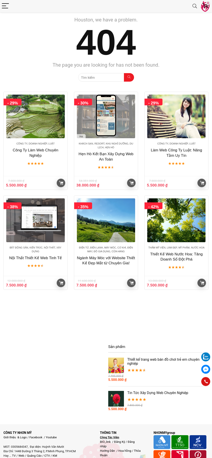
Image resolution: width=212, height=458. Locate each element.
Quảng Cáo (34, 455)
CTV (47, 455)
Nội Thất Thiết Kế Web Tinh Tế (35, 258)
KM (55, 455)
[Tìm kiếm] (129, 77)
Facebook (35, 437)
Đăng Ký (120, 441)
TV (13, 455)
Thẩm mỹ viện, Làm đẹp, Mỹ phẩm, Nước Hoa (176, 247)
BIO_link (105, 441)
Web (21, 455)
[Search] (194, 6)
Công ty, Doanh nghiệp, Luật (35, 143)
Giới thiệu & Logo (15, 437)
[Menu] (5, 6)
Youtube (51, 437)
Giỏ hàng (61, 183)
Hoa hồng (124, 450)
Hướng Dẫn (108, 450)
